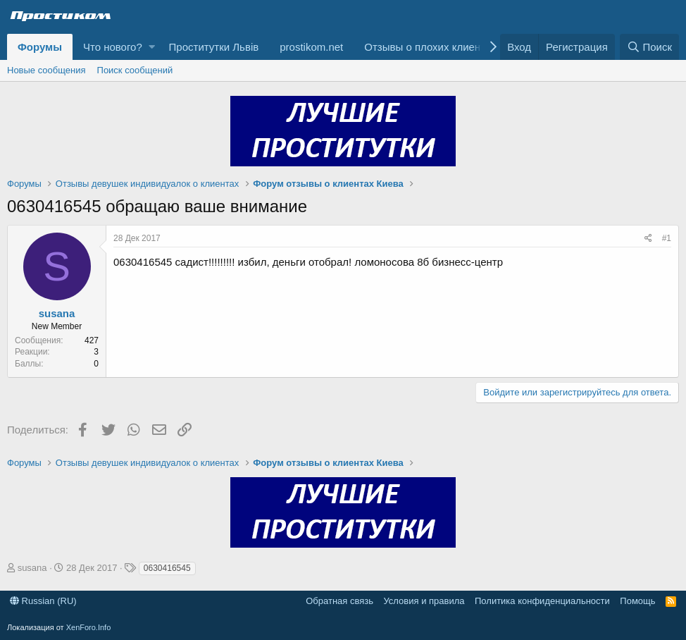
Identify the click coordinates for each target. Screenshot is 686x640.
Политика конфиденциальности (542, 601)
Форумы (40, 47)
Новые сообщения (46, 70)
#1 (666, 238)
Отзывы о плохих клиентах (430, 47)
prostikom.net (311, 47)
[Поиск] (649, 47)
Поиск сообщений (135, 70)
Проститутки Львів (214, 47)
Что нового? (112, 47)
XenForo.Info (88, 627)
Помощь (637, 601)
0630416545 (167, 568)
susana (57, 313)
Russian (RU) (43, 601)
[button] (151, 47)
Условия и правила (423, 601)
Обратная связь (339, 601)
